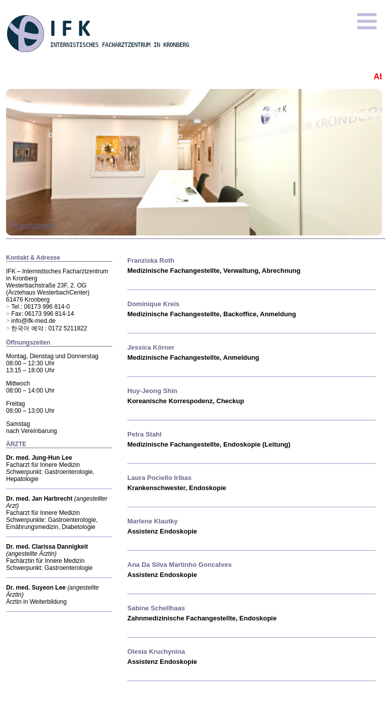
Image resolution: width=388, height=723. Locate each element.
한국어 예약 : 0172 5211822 (49, 328)
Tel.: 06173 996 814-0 (40, 306)
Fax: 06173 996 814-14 (42, 313)
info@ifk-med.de (33, 320)
